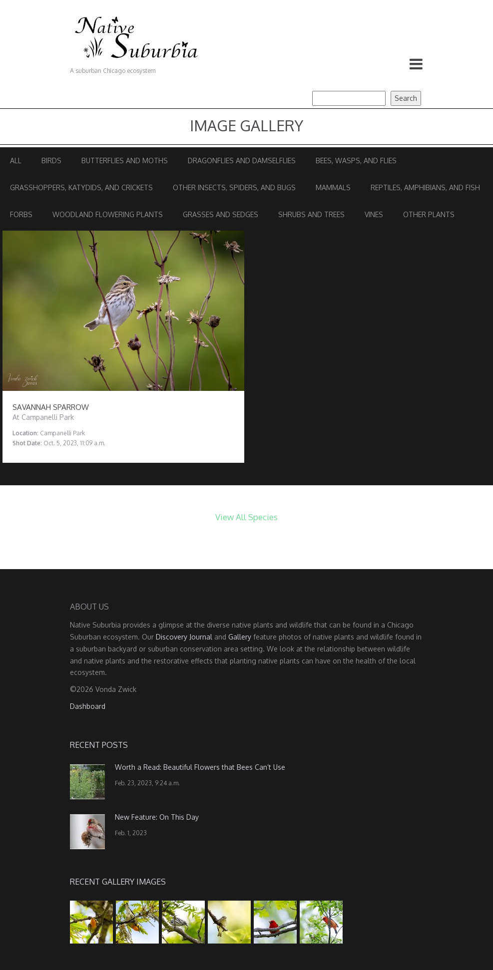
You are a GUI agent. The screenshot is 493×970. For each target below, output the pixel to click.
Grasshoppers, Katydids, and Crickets (81, 187)
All (15, 160)
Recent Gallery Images (118, 882)
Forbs (21, 214)
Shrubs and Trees (311, 214)
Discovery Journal (184, 637)
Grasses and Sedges (220, 214)
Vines (374, 214)
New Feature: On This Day (157, 817)
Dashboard (87, 706)
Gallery (239, 637)
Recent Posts (99, 745)
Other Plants (429, 214)
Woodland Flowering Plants (107, 214)
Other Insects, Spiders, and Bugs (234, 187)
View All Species (246, 517)
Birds (51, 160)
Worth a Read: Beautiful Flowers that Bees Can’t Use (200, 767)
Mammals (333, 187)
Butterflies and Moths (124, 160)
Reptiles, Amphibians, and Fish (425, 187)
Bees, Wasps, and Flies (356, 160)
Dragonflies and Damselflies (242, 160)
